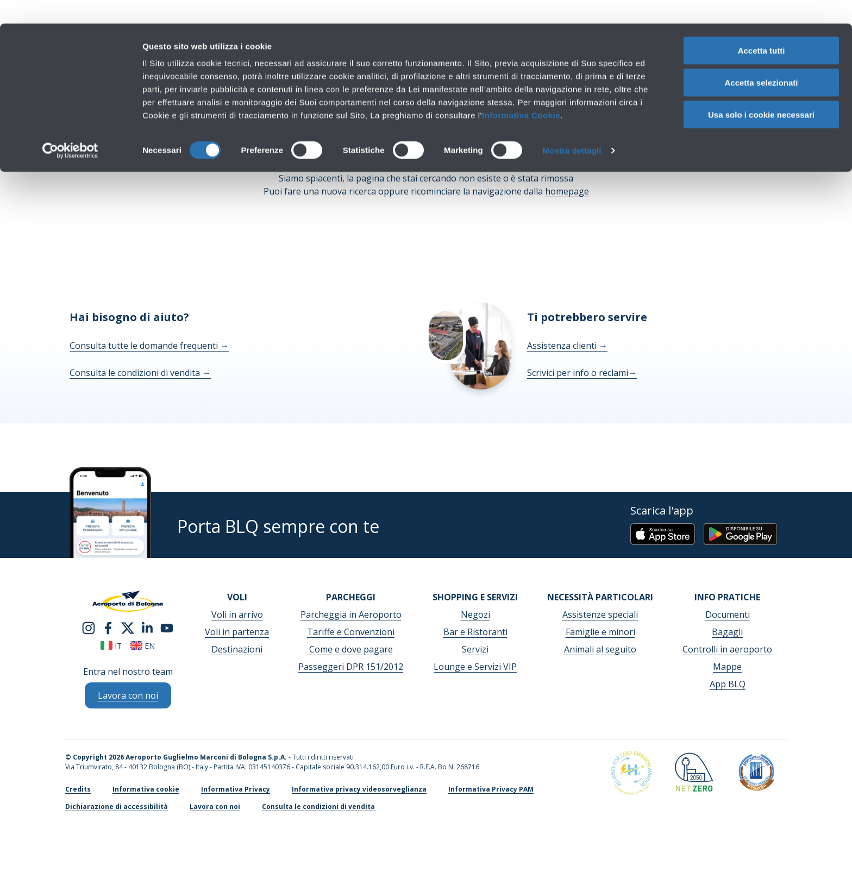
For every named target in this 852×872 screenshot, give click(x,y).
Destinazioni (236, 649)
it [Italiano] (111, 646)
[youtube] (166, 627)
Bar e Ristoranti (475, 632)
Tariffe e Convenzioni (350, 632)
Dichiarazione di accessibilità (116, 806)
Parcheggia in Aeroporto (351, 614)
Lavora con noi (215, 806)
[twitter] (127, 627)
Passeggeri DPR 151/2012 (350, 667)
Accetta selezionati (761, 59)
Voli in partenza (237, 632)
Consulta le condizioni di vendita (140, 373)
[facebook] (108, 627)
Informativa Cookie (521, 91)
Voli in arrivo (237, 614)
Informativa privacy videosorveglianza (359, 789)
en (142, 646)
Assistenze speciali (600, 614)
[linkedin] (147, 627)
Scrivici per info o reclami (582, 373)
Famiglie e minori (600, 632)
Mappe (727, 667)
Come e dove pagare (351, 649)
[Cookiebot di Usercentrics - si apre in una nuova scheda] (70, 127)
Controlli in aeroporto (727, 649)
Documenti (727, 614)
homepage (567, 191)
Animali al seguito (600, 649)
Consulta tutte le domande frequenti (149, 346)
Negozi (475, 614)
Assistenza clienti (567, 346)
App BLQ (728, 684)
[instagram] (88, 627)
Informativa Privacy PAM (491, 789)
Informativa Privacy (235, 789)
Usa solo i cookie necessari (761, 91)
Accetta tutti (761, 27)
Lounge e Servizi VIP (475, 667)
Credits (78, 789)
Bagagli (727, 632)
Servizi (475, 649)
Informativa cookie (145, 789)
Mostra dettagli (571, 126)
